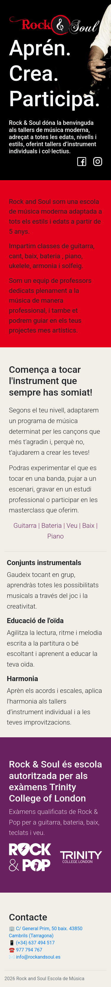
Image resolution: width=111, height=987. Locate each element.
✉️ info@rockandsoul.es (34, 957)
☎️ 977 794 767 (25, 950)
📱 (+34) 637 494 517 (32, 943)
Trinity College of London (47, 792)
